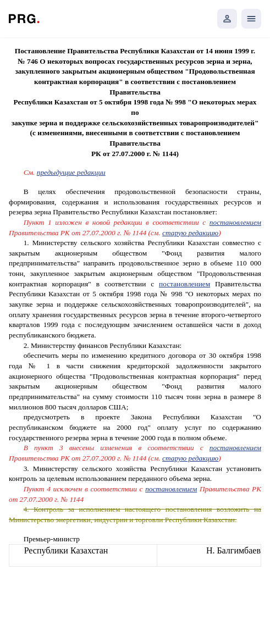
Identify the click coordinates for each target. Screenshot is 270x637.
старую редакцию (190, 233)
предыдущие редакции (71, 172)
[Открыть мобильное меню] (251, 19)
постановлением (235, 222)
